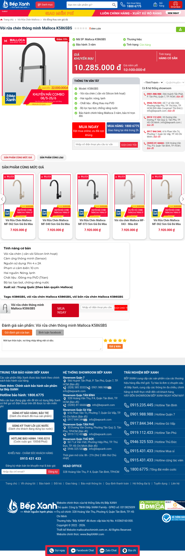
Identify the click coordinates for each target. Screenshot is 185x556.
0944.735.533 (154, 103)
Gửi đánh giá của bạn (17, 332)
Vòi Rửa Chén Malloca (28, 19)
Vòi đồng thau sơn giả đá (55, 19)
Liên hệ (175, 483)
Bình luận (95, 29)
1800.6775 (136, 469)
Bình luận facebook (50, 332)
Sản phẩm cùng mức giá (18, 157)
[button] (3, 199)
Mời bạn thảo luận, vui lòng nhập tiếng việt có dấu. (52, 344)
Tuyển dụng (160, 483)
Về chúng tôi (28, 483)
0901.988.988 (154, 94)
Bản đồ (180, 96)
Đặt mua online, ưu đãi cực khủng (88, 131)
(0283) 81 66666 (155, 143)
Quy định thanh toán (117, 483)
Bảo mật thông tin (91, 483)
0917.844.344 (138, 423)
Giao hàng (71, 483)
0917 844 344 (154, 131)
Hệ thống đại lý (141, 483)
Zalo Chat (108, 550)
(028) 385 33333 (75, 387)
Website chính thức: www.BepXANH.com (80, 534)
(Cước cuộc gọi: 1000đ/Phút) (30, 440)
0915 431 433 (30, 458)
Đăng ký (53, 471)
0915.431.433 (138, 451)
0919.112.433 (138, 432)
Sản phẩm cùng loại (51, 157)
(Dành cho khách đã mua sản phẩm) (31, 415)
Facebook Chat (82, 550)
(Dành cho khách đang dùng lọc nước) (30, 427)
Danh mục (45, 5)
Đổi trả (58, 483)
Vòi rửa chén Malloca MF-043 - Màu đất (129, 222)
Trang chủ (6, 20)
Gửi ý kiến (115, 346)
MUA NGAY (61, 310)
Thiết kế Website (66, 529)
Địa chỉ (129, 550)
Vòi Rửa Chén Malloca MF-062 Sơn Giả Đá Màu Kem (18, 222)
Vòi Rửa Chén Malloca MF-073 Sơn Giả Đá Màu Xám (92, 222)
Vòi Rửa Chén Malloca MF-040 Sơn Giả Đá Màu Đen (55, 222)
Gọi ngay (57, 550)
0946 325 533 (73, 448)
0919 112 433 (154, 117)
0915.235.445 (138, 405)
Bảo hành (44, 483)
